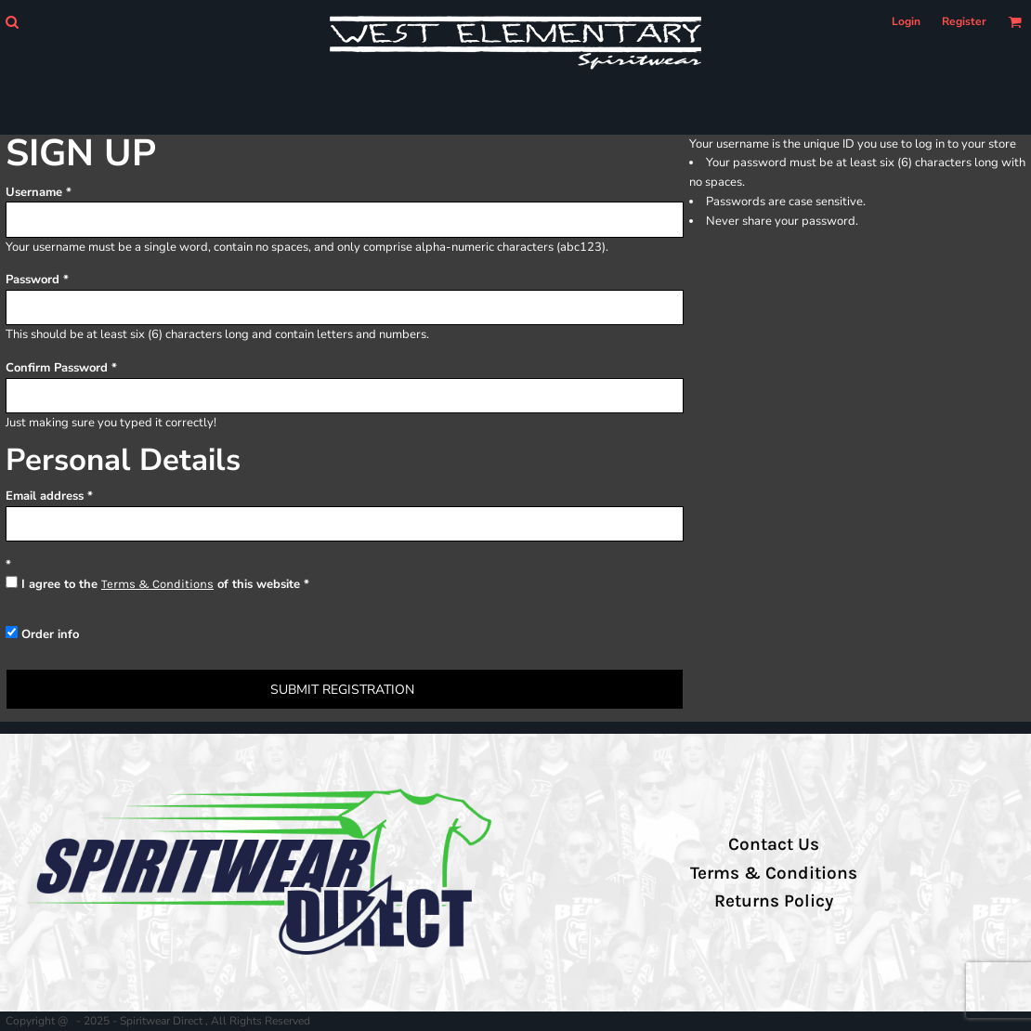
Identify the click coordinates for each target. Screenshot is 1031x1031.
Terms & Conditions (157, 584)
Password (32, 279)
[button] (12, 22)
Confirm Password (57, 367)
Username (34, 192)
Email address (45, 496)
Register (964, 21)
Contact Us (773, 844)
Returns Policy (773, 901)
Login (906, 21)
